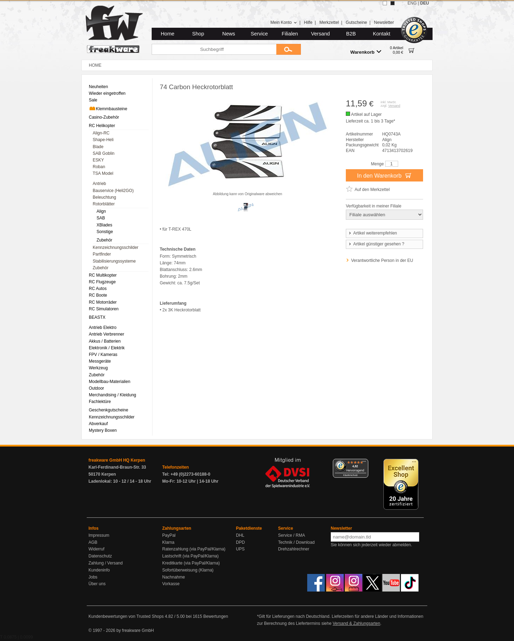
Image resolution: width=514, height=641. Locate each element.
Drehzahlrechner (293, 549)
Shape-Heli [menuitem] (103, 139)
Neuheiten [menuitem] (98, 86)
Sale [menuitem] (93, 100)
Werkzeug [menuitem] (98, 367)
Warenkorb (365, 52)
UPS (240, 549)
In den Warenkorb (384, 175)
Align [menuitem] (101, 211)
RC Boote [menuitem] (98, 295)
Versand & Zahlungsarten (356, 623)
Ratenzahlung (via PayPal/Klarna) (193, 549)
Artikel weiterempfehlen (372, 233)
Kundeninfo (99, 570)
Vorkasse (170, 583)
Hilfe (308, 22)
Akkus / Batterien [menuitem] (105, 341)
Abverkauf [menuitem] (98, 423)
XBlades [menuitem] (104, 225)
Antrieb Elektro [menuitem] (103, 327)
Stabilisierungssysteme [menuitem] (114, 261)
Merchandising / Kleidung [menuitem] (112, 394)
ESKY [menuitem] (98, 160)
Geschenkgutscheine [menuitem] (108, 410)
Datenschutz (100, 556)
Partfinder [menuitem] (102, 254)
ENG (412, 3)
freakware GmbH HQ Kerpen (116, 460)
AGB (92, 542)
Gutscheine (356, 22)
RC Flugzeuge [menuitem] (102, 281)
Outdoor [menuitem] (96, 388)
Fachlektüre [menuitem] (100, 401)
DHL (240, 535)
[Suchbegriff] (214, 49)
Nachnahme (173, 577)
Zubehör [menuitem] (104, 240)
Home (167, 34)
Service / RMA (291, 535)
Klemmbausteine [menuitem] (108, 108)
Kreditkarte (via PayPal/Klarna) (191, 563)
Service (259, 34)
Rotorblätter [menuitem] (104, 203)
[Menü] (364, 463)
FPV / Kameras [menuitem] (103, 354)
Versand (320, 34)
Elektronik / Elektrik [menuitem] (107, 347)
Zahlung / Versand (105, 563)
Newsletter (384, 22)
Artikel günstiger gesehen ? (376, 244)
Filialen (290, 34)
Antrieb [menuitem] (99, 183)
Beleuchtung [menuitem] (104, 197)
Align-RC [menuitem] (101, 133)
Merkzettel (329, 22)
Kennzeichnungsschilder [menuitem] (115, 247)
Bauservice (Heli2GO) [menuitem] (113, 190)
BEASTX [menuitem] (97, 317)
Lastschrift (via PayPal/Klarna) (190, 556)
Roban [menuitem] (99, 166)
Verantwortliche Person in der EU (382, 260)
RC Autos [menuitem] (98, 288)
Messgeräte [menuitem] (100, 361)
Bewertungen (215, 616)
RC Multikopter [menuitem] (103, 275)
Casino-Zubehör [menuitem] (104, 117)
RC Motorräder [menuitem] (103, 302)
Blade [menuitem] (98, 146)
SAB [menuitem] (101, 218)
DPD (240, 542)
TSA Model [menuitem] (103, 173)
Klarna (168, 542)
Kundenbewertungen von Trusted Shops (126, 616)
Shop (198, 34)
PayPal (169, 535)
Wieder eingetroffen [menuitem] (107, 93)
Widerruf (96, 549)
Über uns (97, 583)
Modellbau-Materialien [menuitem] (109, 381)
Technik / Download (296, 542)
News (228, 34)
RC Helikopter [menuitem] (102, 125)
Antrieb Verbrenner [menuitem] (106, 334)
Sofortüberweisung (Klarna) (187, 570)
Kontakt (381, 34)
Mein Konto (283, 22)
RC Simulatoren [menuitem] (104, 308)
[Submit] (288, 49)
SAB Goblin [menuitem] (103, 153)
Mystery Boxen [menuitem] (103, 430)
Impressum (98, 535)
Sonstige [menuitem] (105, 231)
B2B (351, 34)
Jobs (92, 577)
